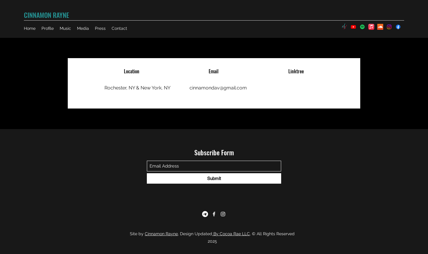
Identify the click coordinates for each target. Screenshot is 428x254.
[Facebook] (214, 214)
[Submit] (214, 178)
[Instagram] (223, 214)
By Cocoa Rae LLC (231, 233)
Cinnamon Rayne (161, 233)
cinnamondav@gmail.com (218, 88)
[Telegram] (205, 214)
